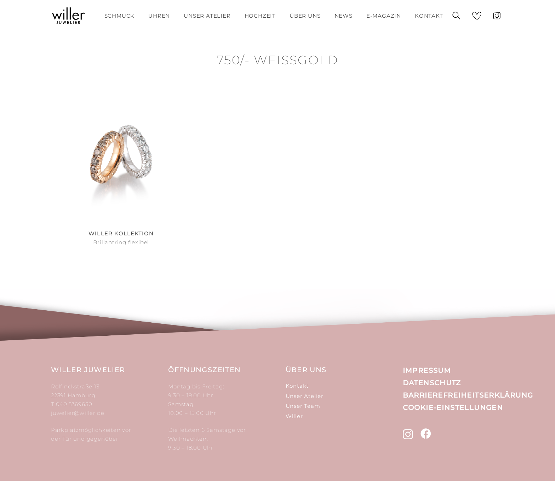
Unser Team (303, 406)
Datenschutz (432, 383)
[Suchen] (456, 16)
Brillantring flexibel (121, 242)
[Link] (68, 16)
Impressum (427, 370)
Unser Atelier (305, 396)
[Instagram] (408, 434)
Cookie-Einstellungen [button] (453, 407)
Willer (294, 416)
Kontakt (297, 385)
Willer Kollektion (121, 233)
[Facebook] (425, 433)
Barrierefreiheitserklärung (468, 395)
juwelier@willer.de (77, 413)
